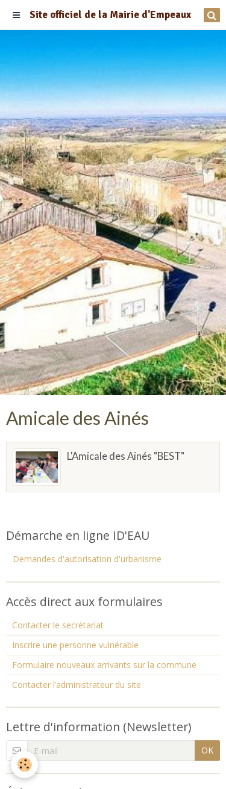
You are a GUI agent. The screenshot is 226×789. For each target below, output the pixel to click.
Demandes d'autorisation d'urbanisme (87, 559)
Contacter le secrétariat (58, 625)
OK (207, 750)
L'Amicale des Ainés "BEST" (125, 456)
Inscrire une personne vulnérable (75, 645)
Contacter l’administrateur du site (76, 684)
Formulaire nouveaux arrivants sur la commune (104, 664)
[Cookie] (24, 764)
